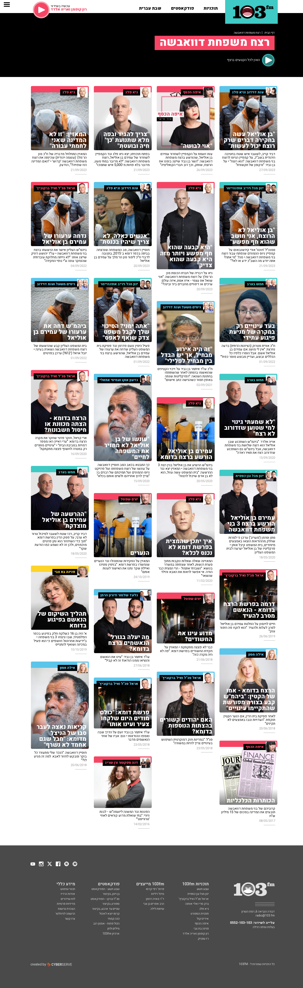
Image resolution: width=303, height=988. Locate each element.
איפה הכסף (202, 923)
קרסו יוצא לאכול (109, 913)
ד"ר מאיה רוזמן (155, 898)
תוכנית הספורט (200, 913)
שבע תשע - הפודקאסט (106, 889)
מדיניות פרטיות (66, 903)
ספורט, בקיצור (111, 903)
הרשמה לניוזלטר (65, 913)
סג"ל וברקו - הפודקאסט (105, 898)
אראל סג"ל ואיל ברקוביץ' (194, 898)
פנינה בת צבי (201, 928)
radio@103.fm (265, 915)
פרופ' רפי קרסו (155, 889)
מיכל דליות (157, 893)
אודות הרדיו (68, 893)
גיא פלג (204, 908)
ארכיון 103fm (111, 933)
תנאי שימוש (67, 889)
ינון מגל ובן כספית (198, 893)
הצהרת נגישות (66, 908)
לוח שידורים (68, 898)
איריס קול (203, 918)
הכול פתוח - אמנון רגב (106, 923)
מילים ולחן (113, 928)
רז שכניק (203, 938)
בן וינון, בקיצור (111, 893)
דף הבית (269, 33)
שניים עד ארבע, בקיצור (106, 908)
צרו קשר (70, 918)
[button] (210, 7)
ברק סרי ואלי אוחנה (197, 903)
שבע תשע (203, 889)
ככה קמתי (114, 918)
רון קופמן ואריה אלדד (195, 933)
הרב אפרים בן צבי (153, 903)
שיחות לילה (157, 908)
